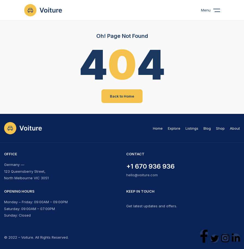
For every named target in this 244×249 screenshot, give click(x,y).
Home (158, 128)
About (235, 128)
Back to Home (122, 96)
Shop (220, 128)
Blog (207, 128)
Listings (192, 128)
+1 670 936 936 (150, 166)
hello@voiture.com (142, 175)
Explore (174, 128)
